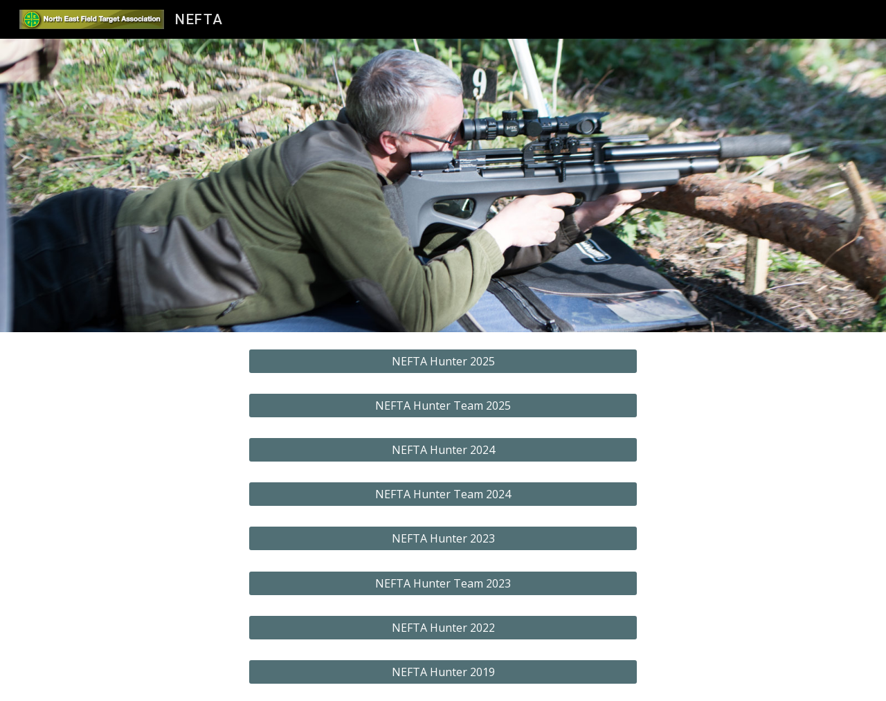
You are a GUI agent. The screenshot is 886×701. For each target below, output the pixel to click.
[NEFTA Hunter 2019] (443, 672)
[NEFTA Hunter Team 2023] (443, 583)
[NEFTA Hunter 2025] (443, 361)
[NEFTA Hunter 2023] (443, 538)
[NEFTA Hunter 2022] (443, 627)
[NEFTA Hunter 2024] (443, 449)
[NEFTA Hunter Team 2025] (443, 405)
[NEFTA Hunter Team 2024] (443, 494)
